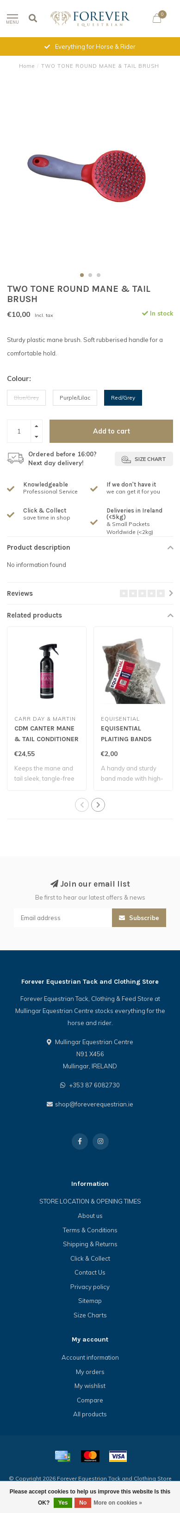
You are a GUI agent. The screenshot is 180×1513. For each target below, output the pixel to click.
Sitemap (90, 1300)
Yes (63, 1503)
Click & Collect (90, 1258)
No (83, 1503)
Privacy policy (90, 1286)
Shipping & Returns (90, 1244)
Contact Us (90, 1272)
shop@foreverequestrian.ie (94, 1104)
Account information (90, 1357)
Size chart (144, 459)
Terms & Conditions (90, 1230)
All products (90, 1414)
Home (27, 66)
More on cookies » (117, 1503)
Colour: (19, 378)
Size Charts (90, 1315)
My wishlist (90, 1385)
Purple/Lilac (75, 397)
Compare (90, 1400)
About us (90, 1215)
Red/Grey (123, 397)
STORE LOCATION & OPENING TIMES (90, 1201)
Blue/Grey (26, 397)
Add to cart (111, 431)
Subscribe (139, 917)
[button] (82, 275)
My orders (90, 1371)
